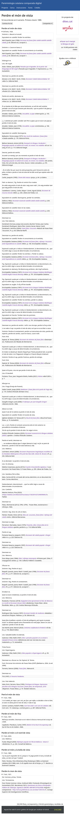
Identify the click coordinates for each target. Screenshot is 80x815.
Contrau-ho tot (7, 23)
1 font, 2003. (7, 736)
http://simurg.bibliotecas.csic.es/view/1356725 (28, 790)
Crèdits (37, 8)
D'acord (57, 810)
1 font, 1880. (7, 753)
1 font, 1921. (7, 774)
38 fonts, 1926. (8, 32)
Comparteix (48, 23)
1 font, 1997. (7, 717)
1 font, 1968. (7, 698)
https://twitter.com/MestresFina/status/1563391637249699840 (24, 495)
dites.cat (67, 21)
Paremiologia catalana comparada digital (22, 3)
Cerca (12, 8)
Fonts (30, 8)
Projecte (5, 8)
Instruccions (21, 8)
